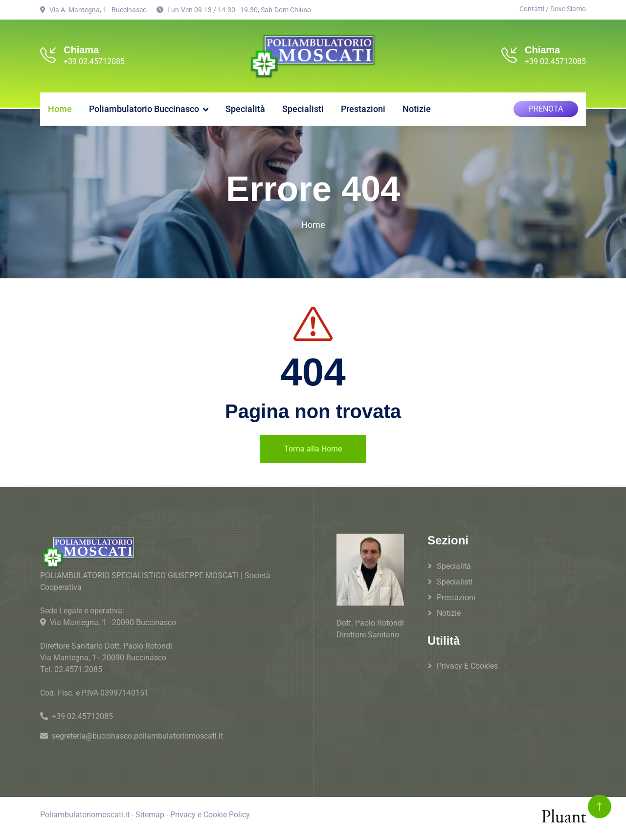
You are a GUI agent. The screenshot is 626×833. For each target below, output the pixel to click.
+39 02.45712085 (94, 61)
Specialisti (303, 107)
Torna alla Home (313, 446)
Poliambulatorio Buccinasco (144, 107)
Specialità (245, 107)
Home (60, 107)
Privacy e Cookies (467, 664)
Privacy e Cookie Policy (210, 813)
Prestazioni (363, 107)
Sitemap (149, 813)
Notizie (416, 107)
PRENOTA (546, 107)
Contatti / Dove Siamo (552, 9)
